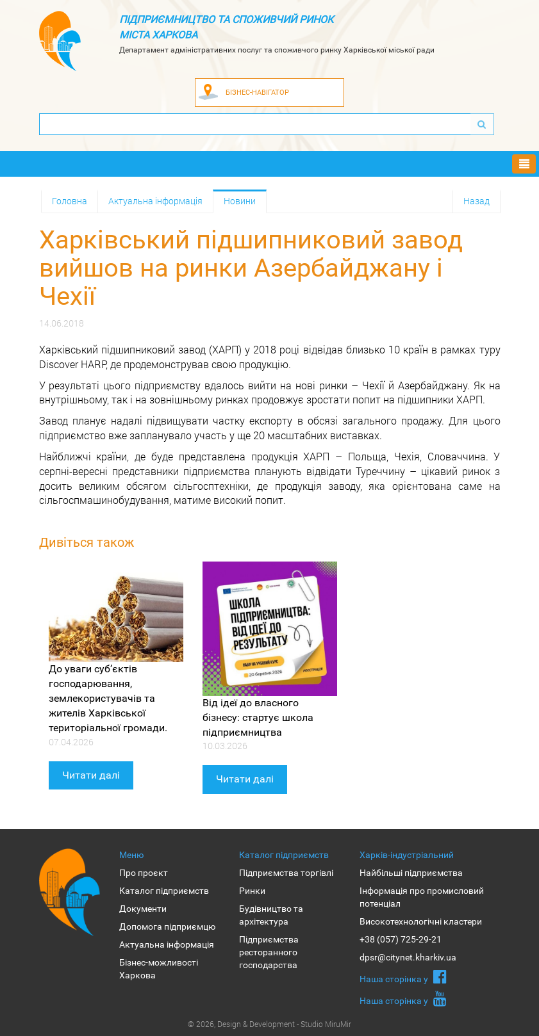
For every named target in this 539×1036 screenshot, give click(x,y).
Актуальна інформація (155, 201)
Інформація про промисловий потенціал (422, 897)
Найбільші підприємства (411, 873)
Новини (240, 201)
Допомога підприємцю (167, 926)
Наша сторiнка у (403, 976)
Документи (143, 908)
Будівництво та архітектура (271, 915)
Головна (69, 201)
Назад (476, 201)
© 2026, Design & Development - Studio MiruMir (269, 1024)
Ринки (252, 891)
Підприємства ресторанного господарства (269, 952)
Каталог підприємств (164, 891)
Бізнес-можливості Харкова (158, 968)
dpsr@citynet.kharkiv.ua (408, 957)
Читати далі (91, 775)
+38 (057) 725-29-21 (401, 939)
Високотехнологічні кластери (421, 921)
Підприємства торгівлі (286, 873)
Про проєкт (143, 873)
